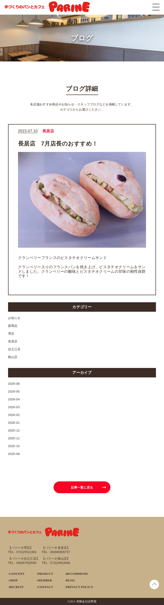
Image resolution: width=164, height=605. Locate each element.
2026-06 (14, 383)
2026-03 (14, 407)
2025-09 (14, 454)
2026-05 (14, 391)
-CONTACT (44, 587)
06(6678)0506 (26, 563)
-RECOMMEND (76, 573)
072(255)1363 (26, 552)
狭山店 (13, 357)
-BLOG (70, 580)
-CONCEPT (16, 573)
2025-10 (14, 446)
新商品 (13, 326)
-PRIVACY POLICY (79, 587)
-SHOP (13, 580)
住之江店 (14, 349)
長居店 (13, 341)
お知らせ (14, 318)
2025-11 (14, 438)
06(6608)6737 (60, 552)
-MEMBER (44, 580)
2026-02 (14, 415)
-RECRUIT (16, 587)
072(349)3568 (60, 563)
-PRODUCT (44, 573)
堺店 (11, 333)
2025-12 (14, 430)
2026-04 (14, 399)
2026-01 (14, 422)
